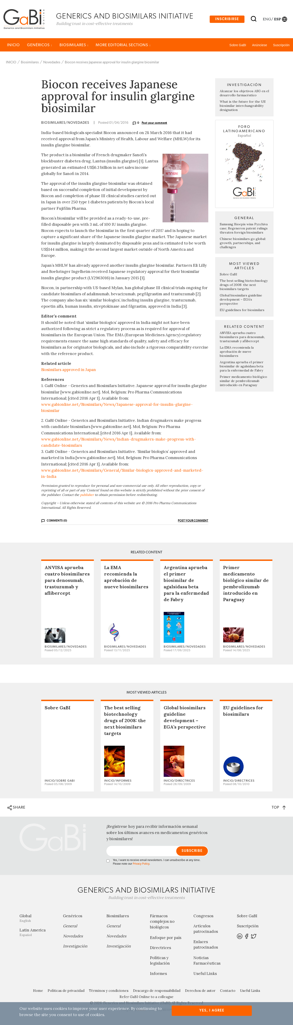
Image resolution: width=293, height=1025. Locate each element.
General (70, 925)
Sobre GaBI (237, 45)
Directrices (160, 947)
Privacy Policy (141, 863)
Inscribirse (227, 19)
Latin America (37, 932)
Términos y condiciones (108, 990)
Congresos (203, 915)
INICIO (13, 45)
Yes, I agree (211, 1010)
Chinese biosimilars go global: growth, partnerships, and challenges (243, 243)
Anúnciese (259, 45)
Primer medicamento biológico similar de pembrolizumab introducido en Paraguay (243, 381)
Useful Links (205, 973)
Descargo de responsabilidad (156, 990)
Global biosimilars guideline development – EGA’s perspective (241, 299)
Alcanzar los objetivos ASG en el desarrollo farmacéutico (244, 93)
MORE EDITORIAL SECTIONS (123, 45)
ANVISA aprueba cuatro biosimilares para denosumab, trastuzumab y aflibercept (242, 337)
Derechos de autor (200, 990)
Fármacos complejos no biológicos (162, 921)
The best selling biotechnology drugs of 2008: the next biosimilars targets (244, 285)
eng (266, 19)
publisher (87, 495)
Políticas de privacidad (66, 990)
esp (277, 19)
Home (38, 990)
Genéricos (39, 45)
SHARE (16, 807)
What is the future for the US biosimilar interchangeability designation (243, 106)
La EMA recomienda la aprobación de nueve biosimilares (237, 351)
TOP (279, 807)
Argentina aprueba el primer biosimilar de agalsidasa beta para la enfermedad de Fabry (241, 366)
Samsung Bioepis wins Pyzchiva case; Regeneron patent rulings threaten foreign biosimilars (244, 228)
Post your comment (154, 123)
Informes (158, 973)
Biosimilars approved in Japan (68, 369)
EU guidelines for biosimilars (242, 310)
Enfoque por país (165, 937)
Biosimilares (74, 45)
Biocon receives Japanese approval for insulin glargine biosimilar (112, 62)
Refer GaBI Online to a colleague (146, 997)
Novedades (51, 62)
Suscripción (281, 45)
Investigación (75, 946)
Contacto (227, 990)
